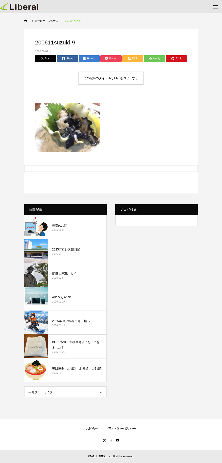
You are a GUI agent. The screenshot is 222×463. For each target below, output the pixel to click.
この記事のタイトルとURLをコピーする (111, 78)
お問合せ (92, 428)
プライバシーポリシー (121, 428)
